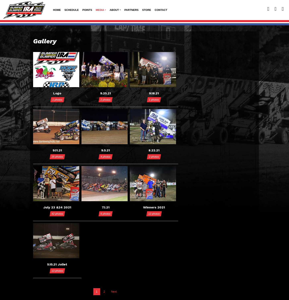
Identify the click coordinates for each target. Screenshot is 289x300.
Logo (57, 93)
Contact (161, 9)
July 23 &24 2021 (57, 207)
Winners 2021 (154, 207)
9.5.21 (105, 150)
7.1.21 (106, 207)
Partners (131, 9)
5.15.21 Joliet (57, 264)
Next (114, 291)
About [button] (114, 9)
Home (57, 9)
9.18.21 (154, 93)
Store (146, 9)
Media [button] (100, 9)
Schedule (71, 9)
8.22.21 (154, 150)
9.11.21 (57, 150)
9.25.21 (105, 93)
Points (87, 9)
